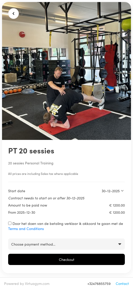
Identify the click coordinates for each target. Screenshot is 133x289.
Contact (122, 283)
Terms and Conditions (26, 228)
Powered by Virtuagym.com (26, 283)
